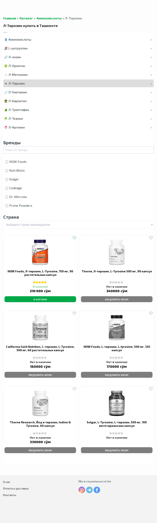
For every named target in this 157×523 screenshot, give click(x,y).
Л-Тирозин (78, 83)
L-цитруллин (78, 48)
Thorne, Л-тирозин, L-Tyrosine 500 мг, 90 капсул (117, 271)
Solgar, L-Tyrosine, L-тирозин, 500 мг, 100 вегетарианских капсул (117, 423)
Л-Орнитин (78, 66)
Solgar (12, 179)
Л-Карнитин (78, 101)
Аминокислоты (49, 18)
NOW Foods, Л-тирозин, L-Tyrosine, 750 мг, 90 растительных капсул (40, 272)
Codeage (13, 188)
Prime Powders (18, 205)
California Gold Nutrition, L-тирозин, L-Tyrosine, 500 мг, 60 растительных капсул (40, 348)
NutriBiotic (15, 170)
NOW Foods (16, 161)
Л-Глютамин (78, 92)
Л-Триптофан (78, 110)
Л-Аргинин (78, 127)
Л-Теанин (78, 118)
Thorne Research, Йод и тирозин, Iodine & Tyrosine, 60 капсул (40, 423)
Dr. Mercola (16, 197)
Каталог (26, 18)
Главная (9, 18)
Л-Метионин (78, 74)
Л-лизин (78, 57)
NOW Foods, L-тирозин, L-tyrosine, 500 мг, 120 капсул (117, 348)
